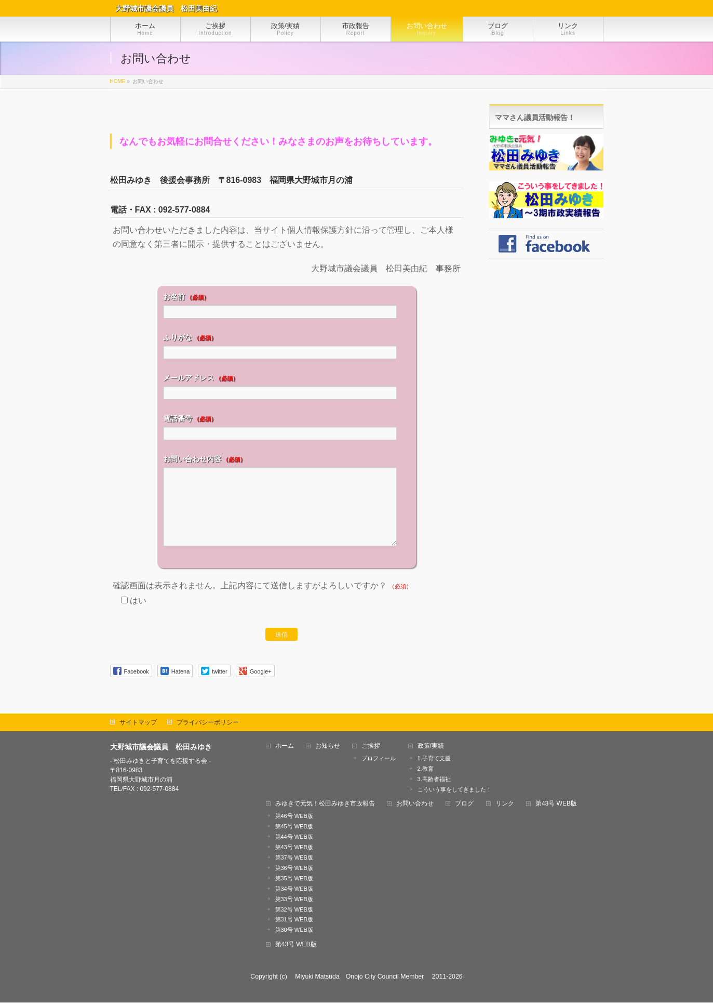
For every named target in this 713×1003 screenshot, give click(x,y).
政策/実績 (431, 746)
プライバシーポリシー (208, 723)
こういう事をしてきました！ (455, 790)
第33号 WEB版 (294, 899)
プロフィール (378, 759)
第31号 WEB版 (294, 920)
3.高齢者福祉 (434, 779)
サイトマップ (138, 723)
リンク (504, 804)
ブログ (464, 804)
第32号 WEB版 (294, 910)
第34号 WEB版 (294, 889)
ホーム (284, 746)
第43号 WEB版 (294, 847)
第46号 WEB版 (294, 816)
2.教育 (426, 769)
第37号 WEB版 (294, 858)
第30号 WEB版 (294, 930)
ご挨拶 (370, 746)
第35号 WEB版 (294, 879)
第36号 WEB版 (294, 868)
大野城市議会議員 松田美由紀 (166, 8)
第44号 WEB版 (294, 837)
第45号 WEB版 (294, 827)
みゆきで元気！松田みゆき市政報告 (325, 804)
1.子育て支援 (434, 759)
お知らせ (327, 746)
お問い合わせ (415, 804)
